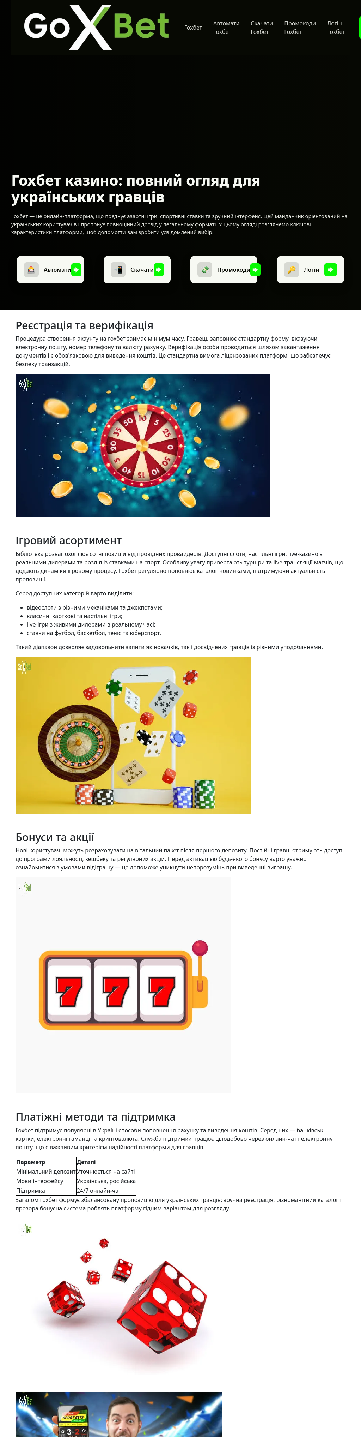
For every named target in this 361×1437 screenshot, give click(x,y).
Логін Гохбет (336, 27)
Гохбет (193, 27)
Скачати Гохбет (262, 27)
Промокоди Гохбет (300, 27)
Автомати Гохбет (226, 27)
